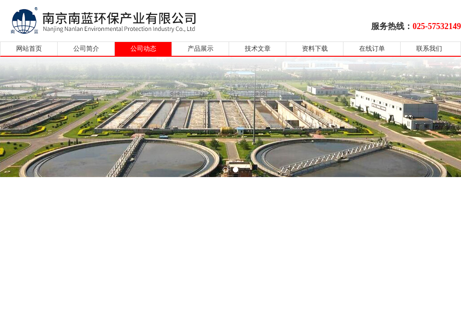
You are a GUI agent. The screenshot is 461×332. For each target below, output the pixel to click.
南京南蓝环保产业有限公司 (112, 19)
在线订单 (372, 48)
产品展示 (200, 48)
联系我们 (429, 48)
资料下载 (315, 48)
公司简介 (86, 48)
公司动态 (143, 48)
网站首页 (29, 48)
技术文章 (258, 48)
